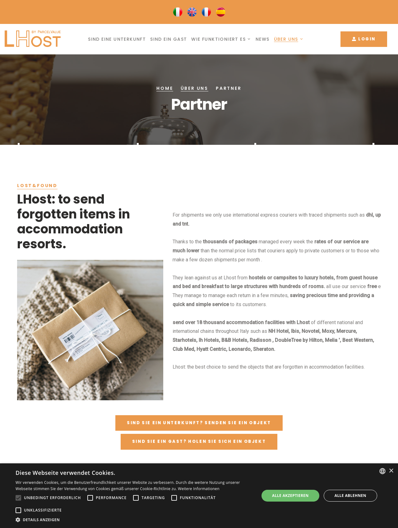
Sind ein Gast (168, 39)
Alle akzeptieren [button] (290, 495)
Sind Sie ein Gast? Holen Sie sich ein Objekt (199, 441)
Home (164, 88)
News (263, 39)
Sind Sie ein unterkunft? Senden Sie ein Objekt (199, 423)
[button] (134, 520)
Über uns (286, 39)
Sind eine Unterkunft (117, 39)
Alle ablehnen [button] (350, 495)
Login (364, 39)
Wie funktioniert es (218, 39)
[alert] (199, 495)
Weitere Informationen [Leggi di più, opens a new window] (199, 488)
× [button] (391, 471)
